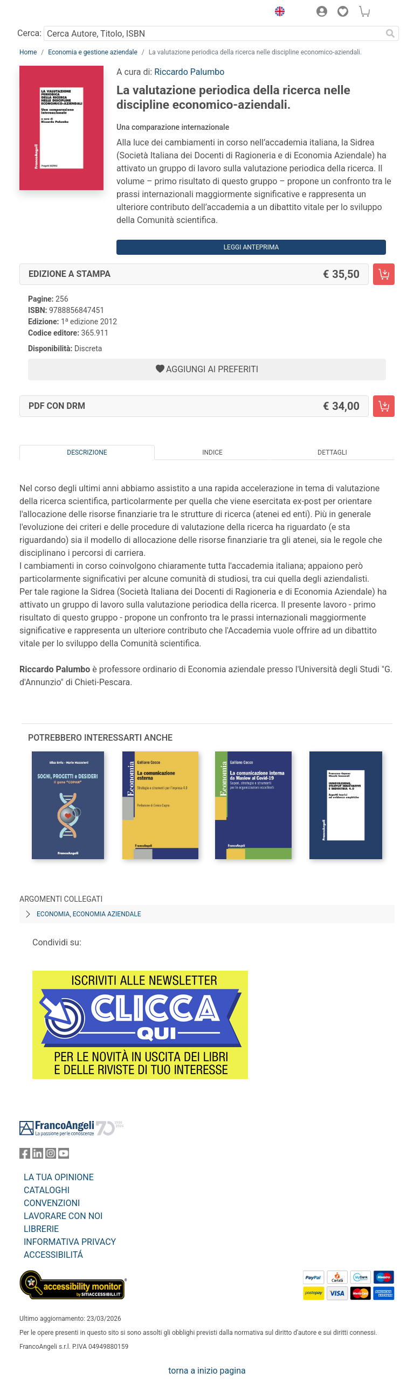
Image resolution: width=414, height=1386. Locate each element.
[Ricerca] (390, 33)
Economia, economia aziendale (89, 914)
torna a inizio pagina (206, 1371)
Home (28, 52)
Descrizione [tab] (87, 452)
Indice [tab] (212, 452)
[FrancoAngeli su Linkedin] (37, 1156)
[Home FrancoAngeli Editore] (56, 13)
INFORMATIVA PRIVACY (70, 1242)
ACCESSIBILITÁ (53, 1255)
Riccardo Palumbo (189, 72)
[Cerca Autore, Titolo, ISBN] (213, 33)
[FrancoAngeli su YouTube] (63, 1156)
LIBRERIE (41, 1229)
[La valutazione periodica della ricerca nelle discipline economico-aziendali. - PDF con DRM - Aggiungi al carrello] (384, 406)
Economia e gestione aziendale (92, 52)
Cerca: (29, 33)
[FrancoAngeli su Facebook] (24, 1156)
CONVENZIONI (52, 1203)
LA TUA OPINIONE (59, 1177)
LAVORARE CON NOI (63, 1216)
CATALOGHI (47, 1190)
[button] (277, 13)
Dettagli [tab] (332, 452)
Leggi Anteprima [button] (251, 247)
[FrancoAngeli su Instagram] (50, 1156)
